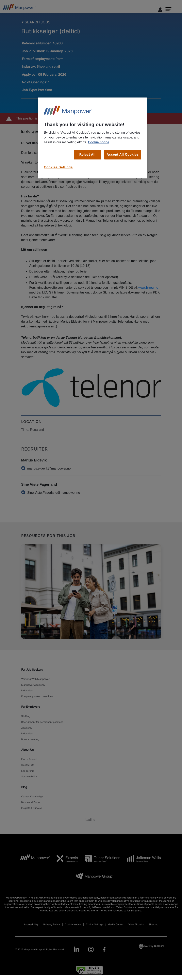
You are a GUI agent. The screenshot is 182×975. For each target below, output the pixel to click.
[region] (92, 138)
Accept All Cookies (122, 154)
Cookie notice (98, 142)
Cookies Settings (58, 167)
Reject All (87, 154)
